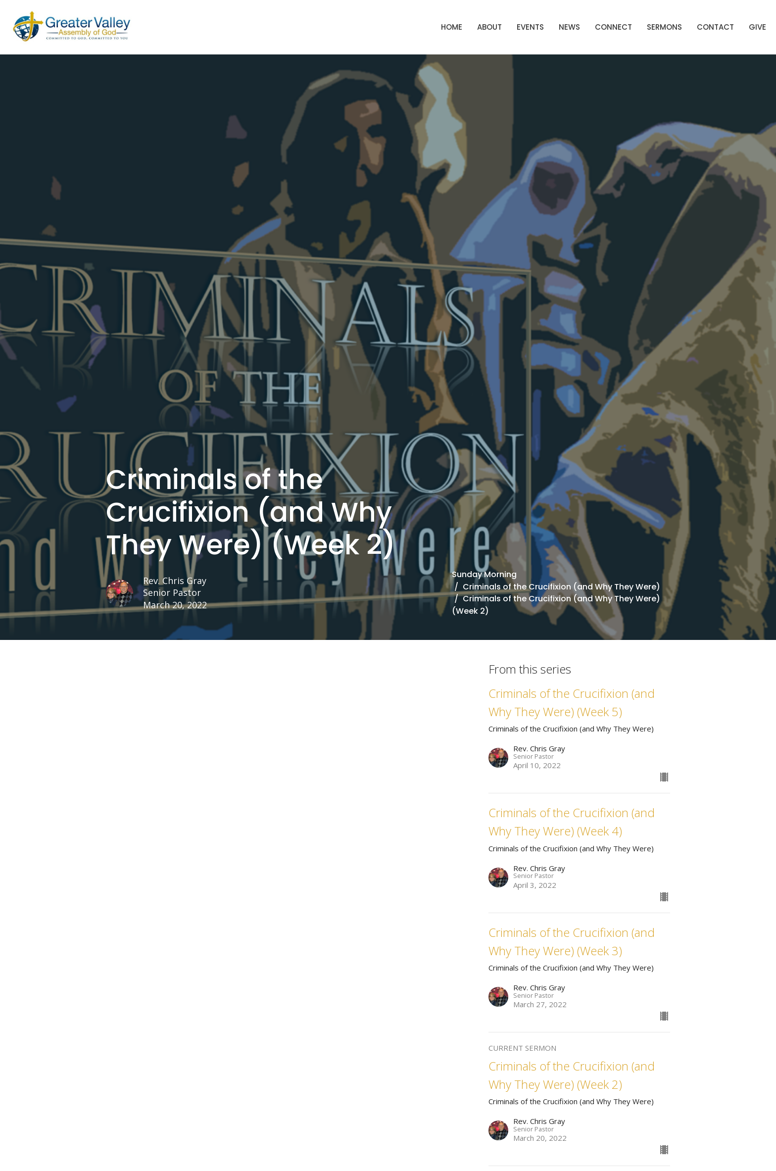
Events (530, 27)
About (489, 27)
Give (757, 27)
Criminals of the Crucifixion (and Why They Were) (561, 586)
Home (451, 27)
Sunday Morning (484, 574)
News (569, 27)
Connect (613, 27)
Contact (715, 27)
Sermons (664, 27)
